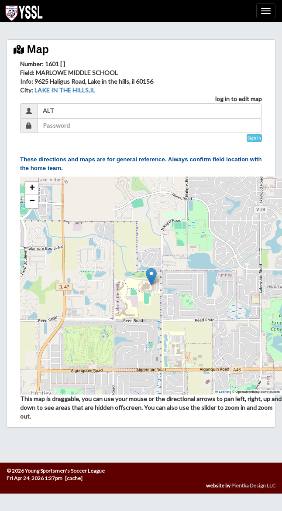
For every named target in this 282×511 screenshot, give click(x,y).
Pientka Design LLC (253, 485)
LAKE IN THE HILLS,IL (64, 90)
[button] (151, 277)
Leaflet (222, 392)
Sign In (254, 137)
